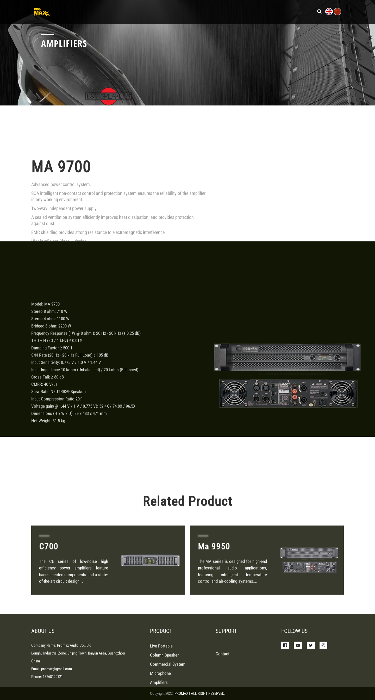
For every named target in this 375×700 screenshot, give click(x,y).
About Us (252, 11)
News (205, 11)
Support (226, 11)
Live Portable (161, 671)
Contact (222, 679)
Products (170, 11)
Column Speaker (164, 681)
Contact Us (281, 11)
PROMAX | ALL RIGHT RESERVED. (199, 693)
